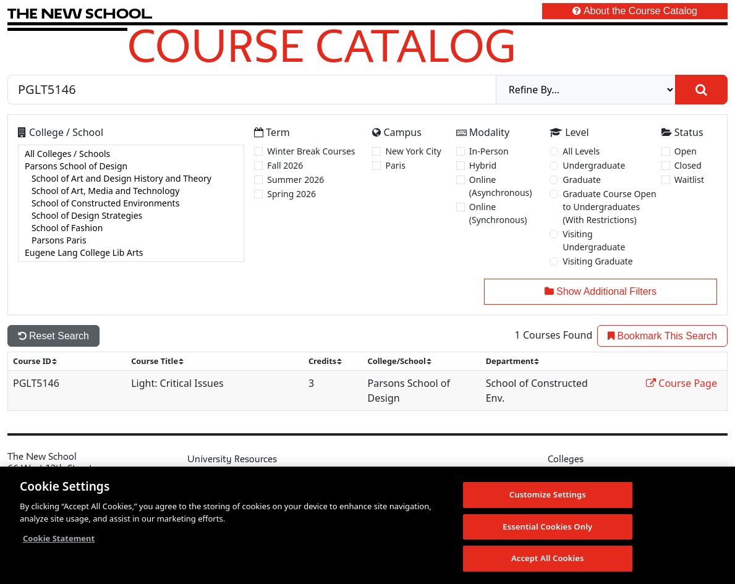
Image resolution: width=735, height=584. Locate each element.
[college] (131, 203)
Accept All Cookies (547, 558)
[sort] (40, 361)
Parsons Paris (131, 240)
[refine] (586, 89)
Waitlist (689, 179)
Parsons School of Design (131, 166)
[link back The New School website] (79, 13)
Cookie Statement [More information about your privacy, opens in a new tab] (59, 538)
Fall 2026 (285, 165)
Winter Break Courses (311, 151)
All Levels (581, 151)
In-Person (489, 151)
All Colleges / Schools (131, 154)
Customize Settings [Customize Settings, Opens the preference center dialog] (547, 495)
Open (685, 151)
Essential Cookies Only (547, 527)
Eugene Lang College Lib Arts (131, 253)
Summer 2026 (295, 179)
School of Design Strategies (131, 215)
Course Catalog (321, 45)
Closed (688, 165)
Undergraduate (594, 165)
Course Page (681, 383)
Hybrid (482, 165)
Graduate (582, 179)
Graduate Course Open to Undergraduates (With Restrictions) (609, 207)
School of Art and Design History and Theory (131, 178)
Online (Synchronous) (498, 213)
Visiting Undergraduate (594, 240)
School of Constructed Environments (131, 203)
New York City (413, 151)
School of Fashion (131, 228)
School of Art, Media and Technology (131, 191)
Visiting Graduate (598, 261)
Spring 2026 (291, 194)
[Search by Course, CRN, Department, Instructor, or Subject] (251, 89)
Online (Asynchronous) (500, 186)
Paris (395, 165)
